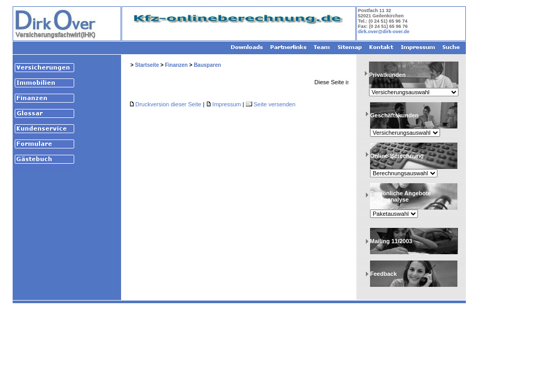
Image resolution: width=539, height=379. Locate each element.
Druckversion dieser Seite (168, 104)
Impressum (226, 104)
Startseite (147, 65)
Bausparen (207, 65)
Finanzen (176, 65)
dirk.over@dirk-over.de (384, 31)
